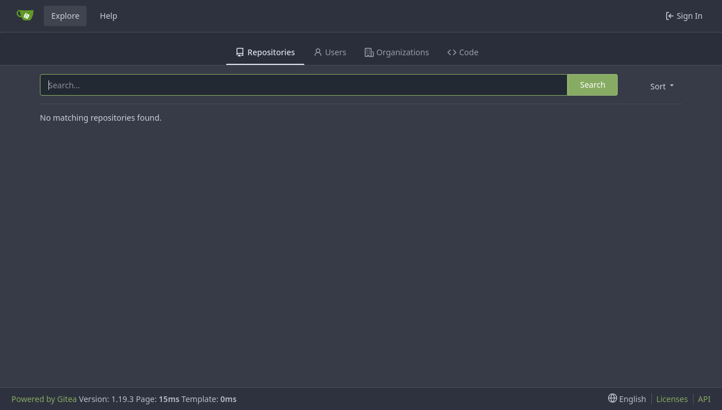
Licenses (672, 398)
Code (463, 52)
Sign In (684, 15)
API (704, 398)
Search (592, 84)
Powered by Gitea (44, 398)
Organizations (397, 52)
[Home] (25, 16)
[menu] (661, 86)
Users (329, 52)
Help (108, 15)
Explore (65, 15)
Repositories (265, 52)
